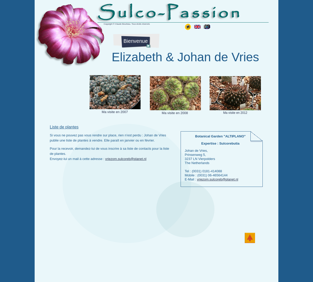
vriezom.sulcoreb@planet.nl (125, 159)
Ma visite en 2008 (175, 113)
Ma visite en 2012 (235, 113)
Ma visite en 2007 (115, 112)
